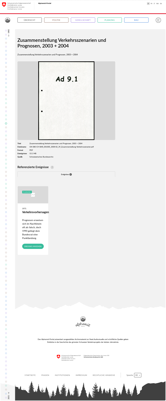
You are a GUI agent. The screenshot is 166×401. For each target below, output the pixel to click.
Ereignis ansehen (32, 246)
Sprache (133, 375)
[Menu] (158, 20)
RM (157, 3)
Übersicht (29, 20)
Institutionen (62, 375)
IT (154, 3)
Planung (110, 20)
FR (151, 3)
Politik (56, 20)
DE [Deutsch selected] (148, 3)
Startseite (30, 375)
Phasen (45, 375)
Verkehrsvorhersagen (35, 212)
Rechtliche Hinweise (104, 375)
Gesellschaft (83, 20)
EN (161, 3)
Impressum (81, 375)
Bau (136, 20)
